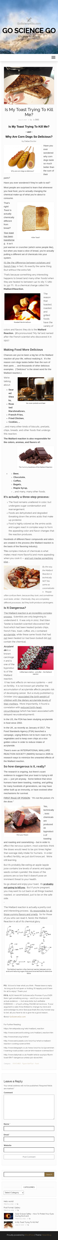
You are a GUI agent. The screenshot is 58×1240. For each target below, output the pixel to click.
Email (7, 1135)
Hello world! (8, 1201)
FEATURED (17, 1063)
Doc (37, 120)
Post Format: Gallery (12, 1208)
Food (37, 1063)
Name (7, 1124)
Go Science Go (29, 30)
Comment (8, 1093)
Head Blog (46, 1235)
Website (7, 1145)
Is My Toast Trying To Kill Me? (27, 1222)
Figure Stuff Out (27, 1063)
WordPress (29, 1235)
